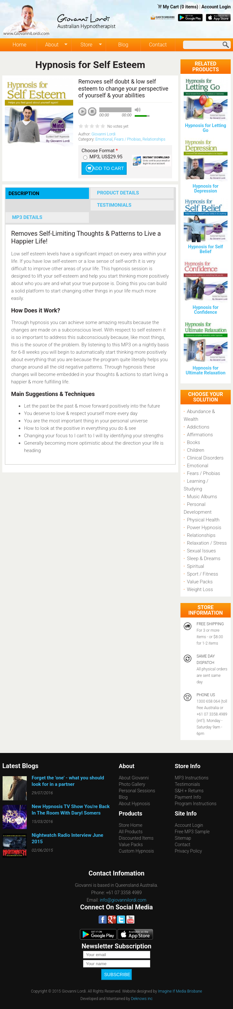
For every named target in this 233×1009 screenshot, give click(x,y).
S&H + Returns (189, 790)
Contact (158, 45)
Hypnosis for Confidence (205, 310)
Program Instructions (195, 803)
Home (19, 45)
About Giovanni (134, 777)
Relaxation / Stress (207, 543)
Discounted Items (136, 838)
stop (92, 111)
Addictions (198, 427)
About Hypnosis (134, 803)
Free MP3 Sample (192, 831)
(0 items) (189, 6)
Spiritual (195, 566)
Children (195, 450)
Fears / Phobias (127, 139)
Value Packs (200, 582)
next (111, 120)
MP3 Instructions (192, 777)
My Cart (171, 6)
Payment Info (188, 797)
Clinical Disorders (205, 458)
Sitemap (183, 838)
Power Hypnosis (204, 527)
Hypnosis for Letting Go (205, 128)
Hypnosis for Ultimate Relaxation (205, 370)
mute (138, 109)
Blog (123, 45)
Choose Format (100, 150)
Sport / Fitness (202, 574)
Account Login (216, 6)
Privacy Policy (188, 851)
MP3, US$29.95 (106, 157)
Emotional (103, 139)
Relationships (153, 139)
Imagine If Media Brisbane (180, 988)
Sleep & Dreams (203, 558)
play (84, 113)
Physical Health (203, 520)
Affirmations (200, 435)
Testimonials (187, 784)
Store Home (130, 825)
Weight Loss (200, 589)
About (52, 45)
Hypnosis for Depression (205, 188)
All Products (131, 831)
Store (87, 45)
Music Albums (202, 497)
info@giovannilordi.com (123, 900)
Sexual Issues (201, 551)
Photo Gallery (132, 784)
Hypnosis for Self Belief (205, 249)
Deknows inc (142, 995)
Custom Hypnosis (136, 851)
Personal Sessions (137, 790)
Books (193, 442)
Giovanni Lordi (104, 134)
